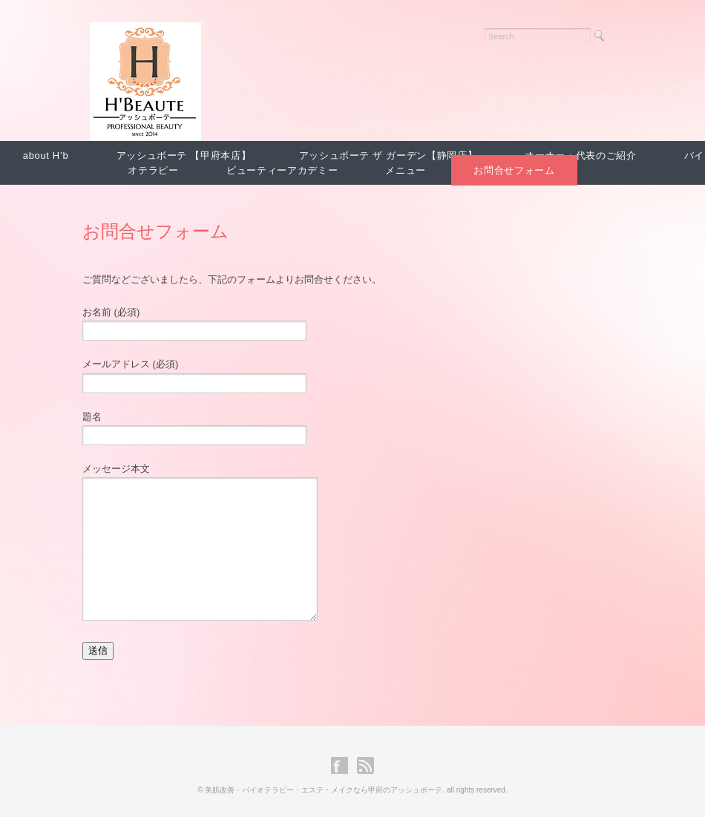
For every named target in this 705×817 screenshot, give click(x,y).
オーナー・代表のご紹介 (580, 155)
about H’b (46, 155)
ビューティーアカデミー (282, 170)
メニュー (405, 170)
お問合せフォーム (513, 170)
